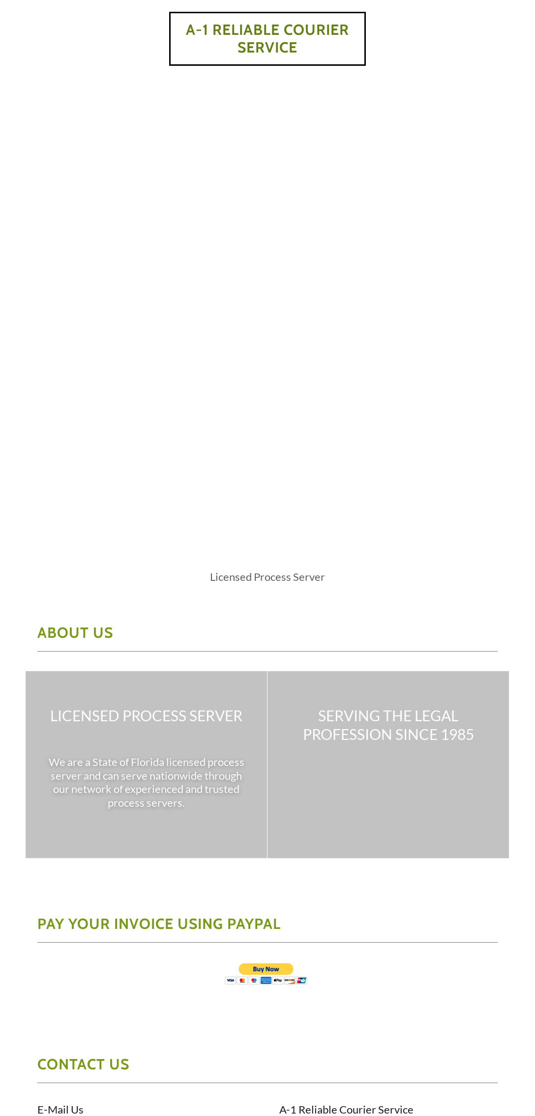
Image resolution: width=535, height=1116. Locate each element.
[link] (267, 49)
